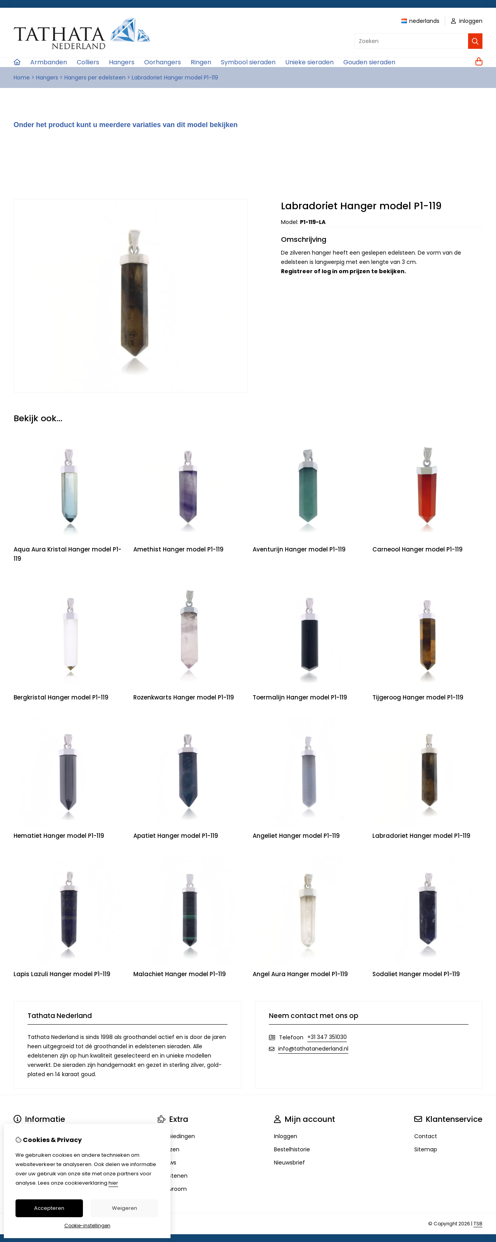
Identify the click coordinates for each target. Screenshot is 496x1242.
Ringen (201, 62)
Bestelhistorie (292, 1149)
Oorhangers (162, 62)
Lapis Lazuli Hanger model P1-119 (62, 974)
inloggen (466, 21)
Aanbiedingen (176, 1136)
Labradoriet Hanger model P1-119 (175, 77)
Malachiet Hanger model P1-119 (179, 974)
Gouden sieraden (369, 62)
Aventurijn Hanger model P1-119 (299, 549)
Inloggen (285, 1136)
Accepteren (49, 1208)
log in (330, 271)
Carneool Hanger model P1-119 (417, 549)
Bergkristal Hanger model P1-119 (61, 697)
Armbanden (48, 62)
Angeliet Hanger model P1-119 (296, 836)
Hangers (121, 62)
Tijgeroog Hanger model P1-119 (417, 697)
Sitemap (425, 1149)
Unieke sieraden (309, 62)
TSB (478, 1223)
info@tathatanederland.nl (313, 1049)
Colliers (88, 62)
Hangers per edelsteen (95, 77)
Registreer (297, 271)
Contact (425, 1136)
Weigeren (124, 1208)
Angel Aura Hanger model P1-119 (300, 974)
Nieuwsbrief (289, 1162)
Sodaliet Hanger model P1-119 (416, 974)
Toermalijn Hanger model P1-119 (300, 697)
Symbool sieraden (248, 62)
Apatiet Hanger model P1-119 (175, 836)
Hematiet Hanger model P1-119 (59, 836)
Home (22, 77)
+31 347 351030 (327, 1037)
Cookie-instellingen (87, 1225)
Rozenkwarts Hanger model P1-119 (183, 697)
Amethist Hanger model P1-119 (178, 549)
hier (113, 1183)
